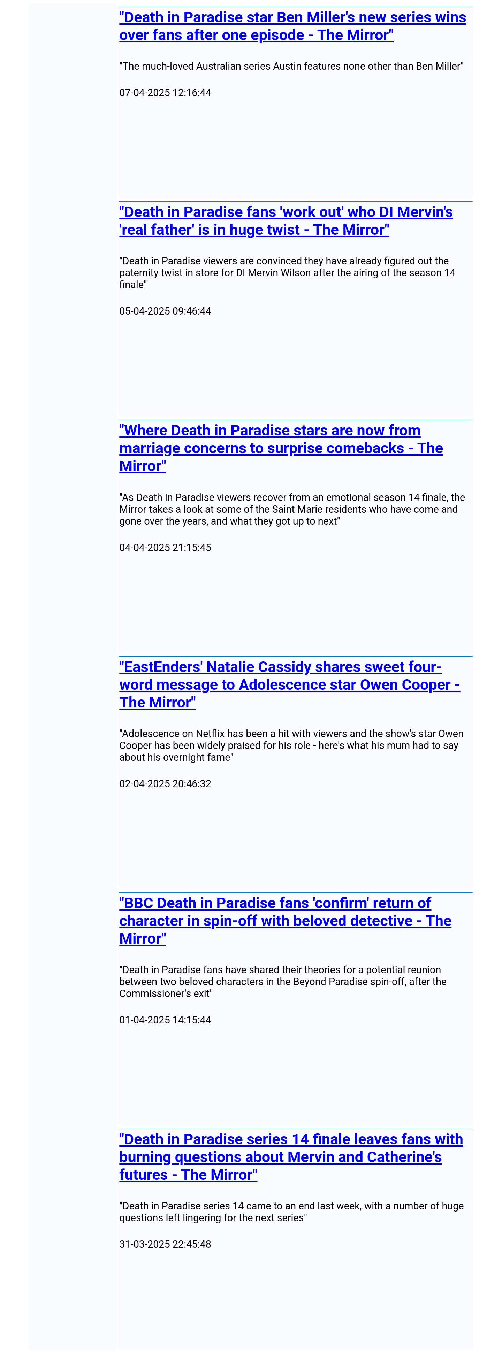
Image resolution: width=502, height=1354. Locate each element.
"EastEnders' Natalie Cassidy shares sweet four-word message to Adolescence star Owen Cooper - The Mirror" (289, 684)
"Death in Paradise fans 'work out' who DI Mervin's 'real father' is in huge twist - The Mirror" (286, 221)
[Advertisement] (295, 149)
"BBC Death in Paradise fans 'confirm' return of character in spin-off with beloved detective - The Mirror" (285, 920)
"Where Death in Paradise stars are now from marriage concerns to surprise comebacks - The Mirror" (281, 448)
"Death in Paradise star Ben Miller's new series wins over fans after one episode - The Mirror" (292, 26)
